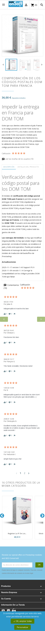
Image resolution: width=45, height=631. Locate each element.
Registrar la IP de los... (17, 533)
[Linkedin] (14, 610)
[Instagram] (8, 610)
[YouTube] (3, 610)
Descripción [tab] (8, 167)
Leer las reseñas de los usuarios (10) (17, 159)
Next (42, 515)
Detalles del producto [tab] (28, 167)
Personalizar (22, 627)
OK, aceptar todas (22, 621)
